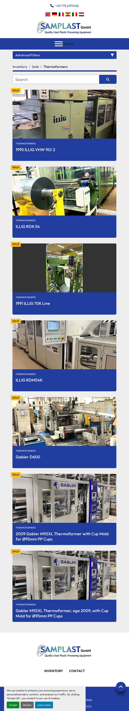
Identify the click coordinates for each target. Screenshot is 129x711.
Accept (13, 705)
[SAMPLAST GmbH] (64, 650)
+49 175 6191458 (67, 6)
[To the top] (121, 687)
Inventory (53, 671)
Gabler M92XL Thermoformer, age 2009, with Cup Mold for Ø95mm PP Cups (62, 613)
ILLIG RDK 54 (28, 226)
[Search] (56, 79)
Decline (27, 705)
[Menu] (59, 43)
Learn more (44, 705)
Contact (77, 671)
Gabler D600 (28, 456)
